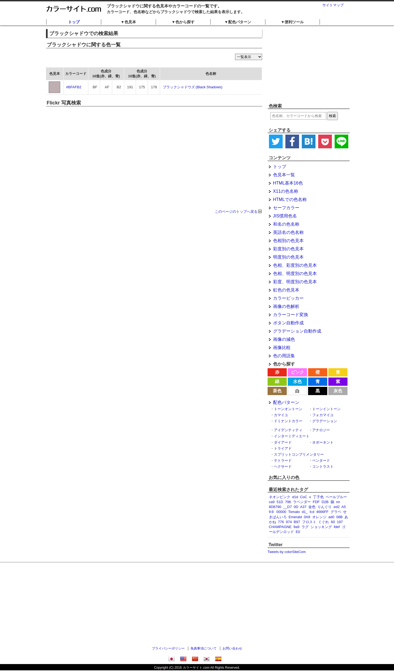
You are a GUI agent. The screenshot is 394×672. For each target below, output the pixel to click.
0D (296, 507)
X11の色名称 (285, 191)
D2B (324, 502)
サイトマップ (333, 5)
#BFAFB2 (74, 87)
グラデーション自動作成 (297, 331)
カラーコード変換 (290, 314)
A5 (343, 507)
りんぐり (324, 507)
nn (338, 502)
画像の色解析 (286, 306)
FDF (316, 502)
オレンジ (319, 517)
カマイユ (281, 415)
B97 (297, 522)
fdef (337, 527)
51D (280, 502)
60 (333, 522)
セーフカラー (286, 207)
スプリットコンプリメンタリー (299, 454)
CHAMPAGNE (280, 527)
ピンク (297, 372)
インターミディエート (291, 436)
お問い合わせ (232, 648)
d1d (295, 497)
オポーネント (323, 442)
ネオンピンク (279, 497)
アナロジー (321, 430)
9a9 (297, 527)
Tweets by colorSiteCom (287, 552)
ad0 (331, 517)
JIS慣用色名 (285, 216)
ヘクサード (283, 466)
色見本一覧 (284, 174)
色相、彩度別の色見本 (295, 265)
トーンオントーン (288, 409)
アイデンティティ (288, 430)
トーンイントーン (326, 409)
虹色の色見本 (286, 290)
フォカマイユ (323, 415)
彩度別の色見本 (288, 248)
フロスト (309, 522)
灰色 (338, 391)
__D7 (287, 507)
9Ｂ (271, 512)
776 (281, 522)
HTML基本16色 (288, 183)
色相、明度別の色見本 (295, 273)
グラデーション (324, 421)
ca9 (272, 502)
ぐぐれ (323, 522)
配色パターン (286, 402)
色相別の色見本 (288, 240)
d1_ (305, 512)
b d (312, 512)
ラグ (305, 527)
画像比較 (282, 347)
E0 (298, 532)
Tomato (294, 512)
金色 (311, 507)
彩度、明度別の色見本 (295, 281)
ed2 (337, 507)
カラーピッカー (288, 298)
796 (288, 502)
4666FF (322, 512)
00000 (281, 512)
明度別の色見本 (288, 257)
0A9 (307, 517)
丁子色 (318, 497)
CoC (303, 497)
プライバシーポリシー (168, 648)
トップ (74, 22)
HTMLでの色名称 (290, 199)
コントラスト (323, 466)
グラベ (336, 512)
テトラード (283, 460)
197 (340, 522)
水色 (297, 381)
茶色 (277, 391)
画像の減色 (284, 339)
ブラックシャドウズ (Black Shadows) (192, 87)
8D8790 (275, 507)
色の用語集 (284, 355)
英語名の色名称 (288, 232)
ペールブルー (336, 497)
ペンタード (321, 460)
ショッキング (321, 527)
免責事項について (203, 648)
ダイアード (283, 442)
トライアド (283, 448)
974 (289, 522)
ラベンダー (302, 502)
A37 (303, 507)
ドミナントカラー (288, 421)
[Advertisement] (309, 64)
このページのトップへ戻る (236, 211)
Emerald (295, 517)
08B (339, 517)
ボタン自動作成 (288, 323)
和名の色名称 (286, 224)
